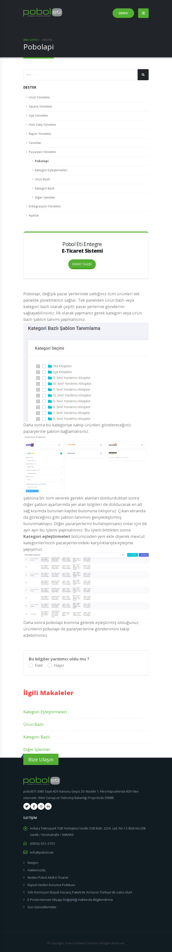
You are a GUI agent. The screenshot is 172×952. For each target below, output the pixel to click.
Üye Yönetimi (38, 115)
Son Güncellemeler (42, 905)
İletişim (33, 862)
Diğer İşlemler (45, 197)
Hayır (59, 665)
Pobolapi (42, 161)
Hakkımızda (36, 869)
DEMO (123, 13)
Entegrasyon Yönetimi (45, 206)
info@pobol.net (41, 852)
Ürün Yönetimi (39, 97)
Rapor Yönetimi (40, 134)
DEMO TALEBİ (84, 262)
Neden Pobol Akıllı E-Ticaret (47, 876)
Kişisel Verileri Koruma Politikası (50, 883)
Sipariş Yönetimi (40, 106)
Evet (39, 665)
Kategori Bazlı (45, 188)
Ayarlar (34, 215)
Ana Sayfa (30, 40)
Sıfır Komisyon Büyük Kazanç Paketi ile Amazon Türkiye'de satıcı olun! (78, 891)
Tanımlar (35, 143)
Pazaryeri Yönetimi (42, 152)
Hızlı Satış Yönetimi (42, 125)
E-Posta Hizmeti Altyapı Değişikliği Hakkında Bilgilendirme (69, 898)
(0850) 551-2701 (41, 843)
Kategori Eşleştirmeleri (51, 170)
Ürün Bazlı (42, 179)
